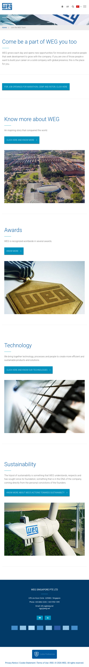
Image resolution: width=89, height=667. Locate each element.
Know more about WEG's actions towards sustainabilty (35, 492)
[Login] (62, 6)
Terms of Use (42, 663)
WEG (6, 6)
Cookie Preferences (47, 654)
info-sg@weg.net (47, 606)
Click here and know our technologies (27, 370)
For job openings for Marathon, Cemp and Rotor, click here (35, 87)
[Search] (73, 6)
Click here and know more (20, 140)
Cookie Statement (27, 663)
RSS (51, 663)
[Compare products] (67, 6)
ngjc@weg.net (44, 608)
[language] (79, 6)
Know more (12, 251)
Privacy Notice (11, 663)
